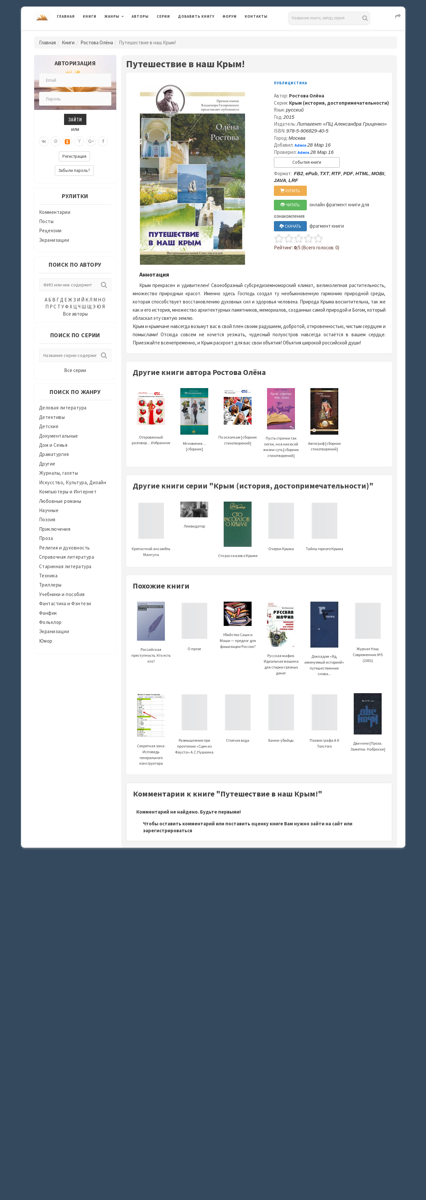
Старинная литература (65, 566)
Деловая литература (63, 407)
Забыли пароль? (74, 170)
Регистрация (74, 156)
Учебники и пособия (62, 594)
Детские (49, 426)
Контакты (256, 16)
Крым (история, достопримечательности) (339, 103)
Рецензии (50, 230)
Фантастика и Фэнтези (65, 603)
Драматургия (54, 454)
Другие (47, 464)
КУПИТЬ (290, 191)
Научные (49, 510)
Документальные (58, 436)
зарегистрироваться (167, 830)
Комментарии (55, 212)
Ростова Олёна (96, 42)
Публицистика (290, 83)
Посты (46, 221)
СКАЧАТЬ (290, 226)
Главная (66, 16)
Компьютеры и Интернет (68, 491)
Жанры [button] (112, 16)
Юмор (46, 641)
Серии (163, 16)
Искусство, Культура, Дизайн (72, 482)
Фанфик (48, 613)
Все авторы (75, 314)
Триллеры (50, 585)
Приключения (55, 529)
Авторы (140, 16)
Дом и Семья (53, 445)
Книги (90, 16)
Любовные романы (60, 501)
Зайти (75, 119)
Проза (46, 538)
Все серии (75, 370)
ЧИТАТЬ (290, 205)
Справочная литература (66, 557)
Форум (229, 16)
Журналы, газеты (58, 473)
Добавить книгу (196, 16)
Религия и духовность (64, 548)
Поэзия (47, 519)
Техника (48, 575)
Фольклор (50, 622)
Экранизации (54, 240)
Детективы (52, 417)
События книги (306, 162)
